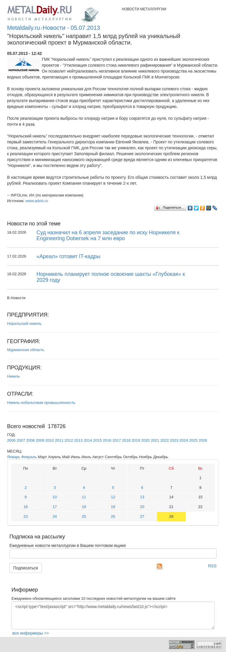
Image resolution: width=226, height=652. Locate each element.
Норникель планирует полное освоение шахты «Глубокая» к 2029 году (110, 277)
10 (55, 497)
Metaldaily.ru (23, 27)
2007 (21, 440)
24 (55, 516)
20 (142, 506)
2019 (136, 440)
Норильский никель (24, 323)
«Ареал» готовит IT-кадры (68, 256)
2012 (68, 440)
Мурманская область (25, 350)
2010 (49, 440)
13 (142, 497)
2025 (193, 440)
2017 (116, 440)
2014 (88, 440)
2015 (97, 440)
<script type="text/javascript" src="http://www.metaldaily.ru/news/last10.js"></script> (113, 615)
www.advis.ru (37, 201)
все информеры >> (30, 633)
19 (113, 506)
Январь (13, 457)
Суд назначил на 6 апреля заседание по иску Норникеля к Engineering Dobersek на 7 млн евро (108, 235)
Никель (13, 376)
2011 (59, 440)
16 (26, 506)
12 (113, 497)
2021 (155, 440)
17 (55, 506)
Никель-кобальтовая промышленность (41, 402)
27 (142, 516)
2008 (30, 440)
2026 (203, 440)
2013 (78, 440)
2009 (40, 440)
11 (84, 497)
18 (84, 506)
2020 (145, 440)
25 (84, 516)
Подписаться (25, 568)
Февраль (29, 457)
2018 (126, 440)
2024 (184, 440)
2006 (11, 440)
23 (26, 516)
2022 (164, 440)
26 (113, 516)
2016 (107, 440)
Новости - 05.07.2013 (71, 27)
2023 (174, 440)
